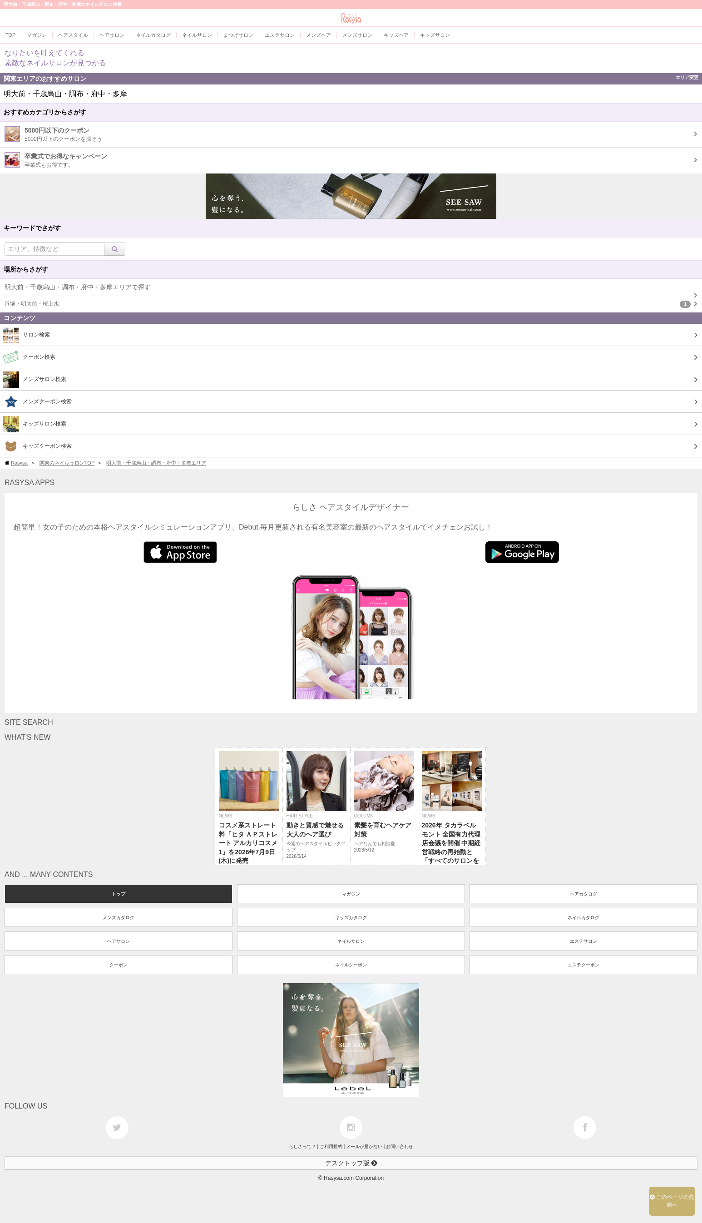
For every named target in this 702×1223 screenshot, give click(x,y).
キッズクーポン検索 (37, 446)
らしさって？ (302, 1146)
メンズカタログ (118, 917)
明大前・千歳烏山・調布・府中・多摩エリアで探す (78, 287)
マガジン (351, 893)
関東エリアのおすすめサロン (351, 78)
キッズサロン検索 (34, 424)
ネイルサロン (351, 941)
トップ (118, 893)
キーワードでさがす (32, 228)
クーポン (118, 964)
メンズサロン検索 (34, 379)
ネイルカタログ (583, 917)
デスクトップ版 (351, 1163)
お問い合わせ (399, 1146)
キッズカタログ (351, 917)
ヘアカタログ (583, 893)
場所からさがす (26, 269)
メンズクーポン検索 (37, 402)
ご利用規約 (331, 1146)
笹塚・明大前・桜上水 (348, 304)
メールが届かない (364, 1146)
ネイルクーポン (351, 964)
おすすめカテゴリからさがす (45, 112)
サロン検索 (26, 335)
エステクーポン (583, 964)
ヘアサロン (118, 941)
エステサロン (583, 941)
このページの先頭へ (672, 1201)
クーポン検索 (29, 357)
